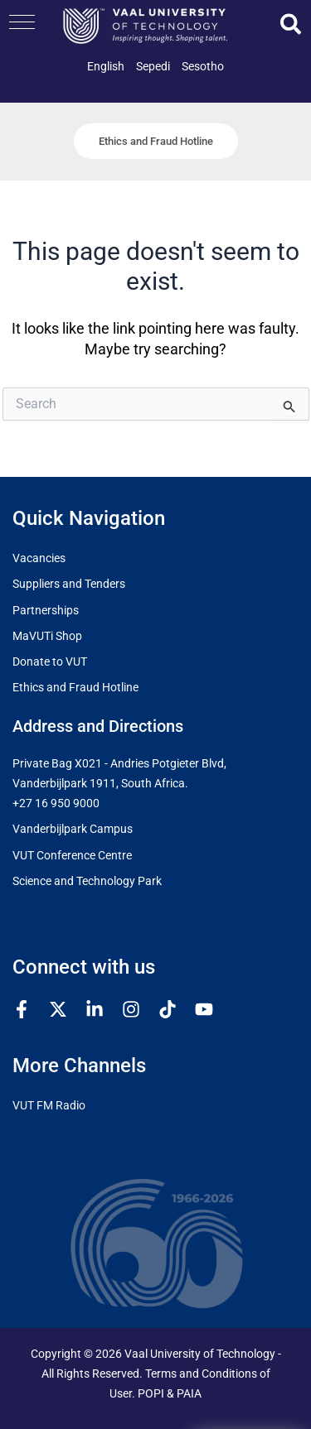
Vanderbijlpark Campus (72, 829)
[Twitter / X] (58, 1009)
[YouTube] (204, 1009)
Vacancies (39, 558)
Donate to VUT (49, 662)
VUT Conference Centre (72, 856)
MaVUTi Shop (47, 636)
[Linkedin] (94, 1009)
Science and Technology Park (87, 881)
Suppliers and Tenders (68, 584)
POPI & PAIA (170, 1394)
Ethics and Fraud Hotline (75, 688)
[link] (105, 67)
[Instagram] (131, 1009)
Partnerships (45, 611)
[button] (22, 22)
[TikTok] (167, 1009)
